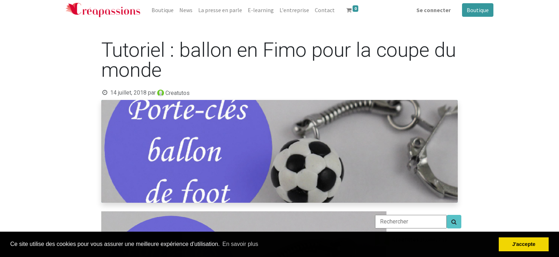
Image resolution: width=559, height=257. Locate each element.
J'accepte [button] (523, 244)
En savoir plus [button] (240, 244)
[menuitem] (162, 10)
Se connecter (433, 10)
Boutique (478, 10)
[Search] (454, 221)
